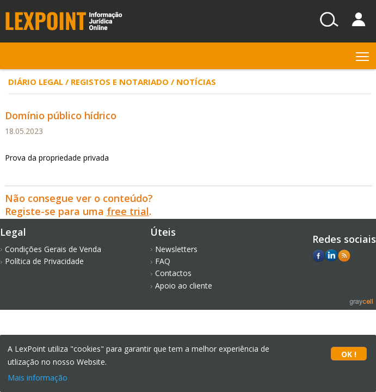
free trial (128, 211)
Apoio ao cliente (183, 285)
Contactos (173, 273)
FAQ (162, 261)
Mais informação (37, 377)
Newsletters (176, 249)
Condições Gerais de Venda (53, 249)
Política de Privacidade (44, 261)
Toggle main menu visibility (363, 54)
